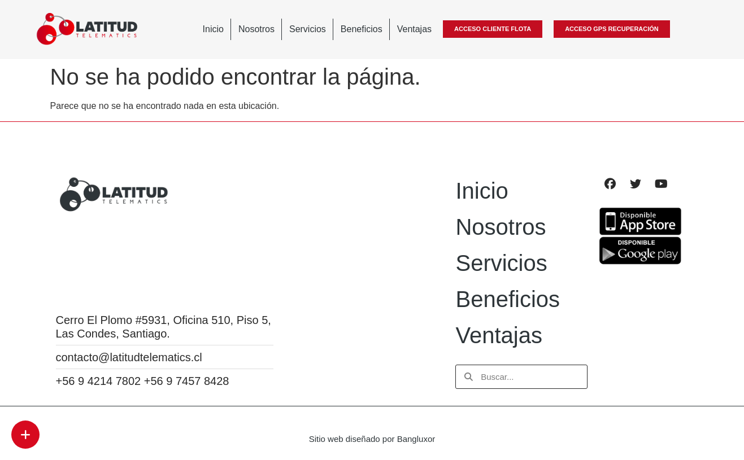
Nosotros (256, 29)
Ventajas (414, 29)
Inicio (213, 29)
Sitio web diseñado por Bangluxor (372, 439)
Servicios (307, 29)
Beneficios (361, 29)
